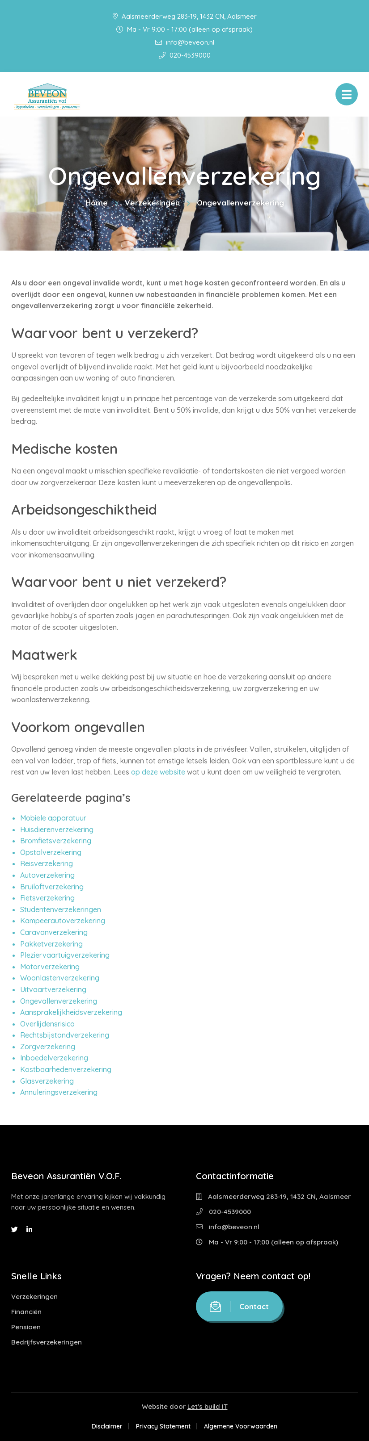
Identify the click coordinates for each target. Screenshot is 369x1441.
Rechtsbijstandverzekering (64, 1034)
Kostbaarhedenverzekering (65, 1069)
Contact (239, 1306)
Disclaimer (105, 1426)
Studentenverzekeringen (60, 909)
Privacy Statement (163, 1426)
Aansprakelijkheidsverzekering (71, 1012)
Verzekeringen (152, 202)
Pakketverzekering (51, 943)
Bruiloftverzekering (52, 886)
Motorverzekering (50, 966)
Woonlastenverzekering (59, 977)
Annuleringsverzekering (59, 1092)
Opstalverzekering (50, 852)
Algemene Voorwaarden (242, 1426)
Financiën (26, 1311)
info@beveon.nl (184, 42)
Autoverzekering (47, 875)
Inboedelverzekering (54, 1057)
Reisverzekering (46, 863)
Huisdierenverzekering (56, 829)
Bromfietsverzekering (55, 840)
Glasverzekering (47, 1081)
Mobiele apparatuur (53, 817)
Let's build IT (207, 1406)
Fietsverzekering (47, 897)
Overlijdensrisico (47, 1023)
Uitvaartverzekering (53, 989)
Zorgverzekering (47, 1046)
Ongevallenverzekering (58, 1001)
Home (96, 202)
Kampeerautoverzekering (62, 920)
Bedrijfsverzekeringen (46, 1342)
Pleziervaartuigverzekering (65, 955)
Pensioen (26, 1327)
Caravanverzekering (54, 932)
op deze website (159, 771)
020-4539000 (185, 55)
